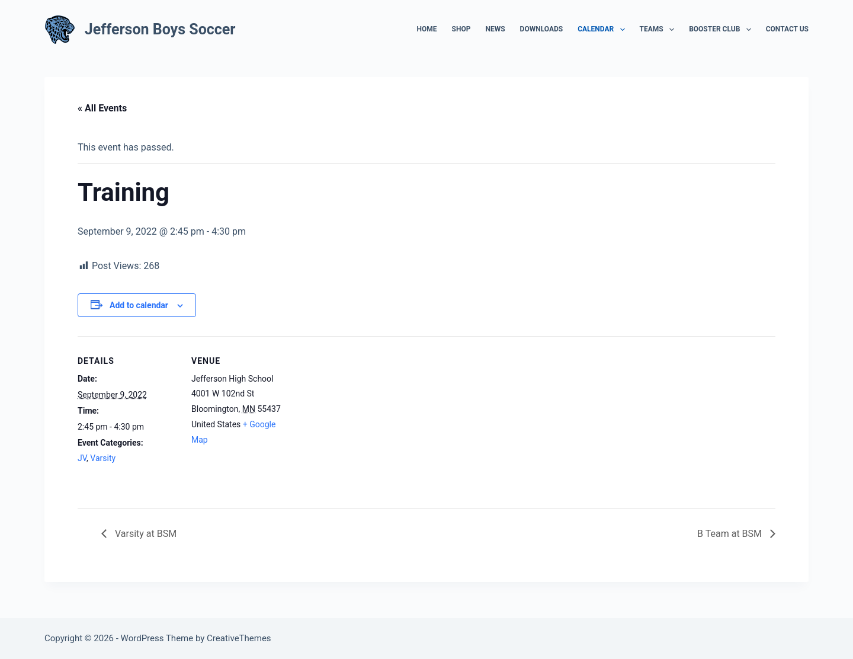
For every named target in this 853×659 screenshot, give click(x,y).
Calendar (603, 30)
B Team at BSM (730, 533)
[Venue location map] (367, 418)
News (495, 29)
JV (82, 458)
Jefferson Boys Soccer (160, 29)
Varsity (103, 458)
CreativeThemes (239, 638)
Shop (461, 29)
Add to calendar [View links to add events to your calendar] (139, 305)
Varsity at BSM (145, 533)
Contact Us (787, 29)
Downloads (541, 29)
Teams (659, 30)
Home (427, 29)
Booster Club (722, 30)
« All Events (102, 108)
